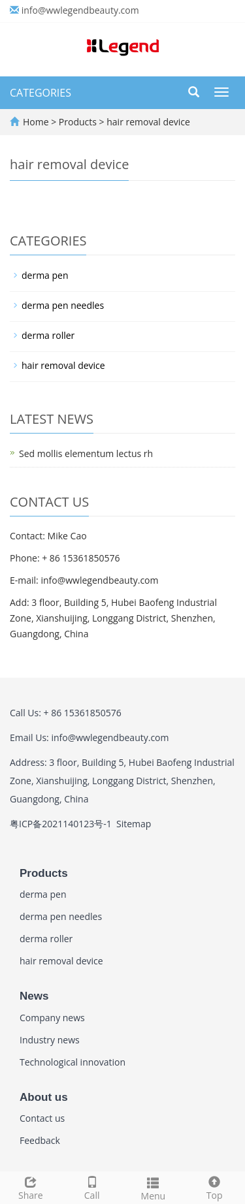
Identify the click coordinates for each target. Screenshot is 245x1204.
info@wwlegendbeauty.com (80, 10)
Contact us (42, 1118)
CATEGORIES (40, 93)
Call (92, 1186)
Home (36, 122)
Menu (153, 1187)
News (34, 996)
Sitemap (133, 823)
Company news (52, 1017)
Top (214, 1186)
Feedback (40, 1140)
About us (44, 1097)
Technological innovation (72, 1062)
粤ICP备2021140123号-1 (61, 823)
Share (30, 1186)
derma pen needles (63, 305)
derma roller (48, 335)
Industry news (50, 1040)
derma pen (45, 275)
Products (79, 122)
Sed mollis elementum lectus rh (86, 453)
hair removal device (147, 122)
